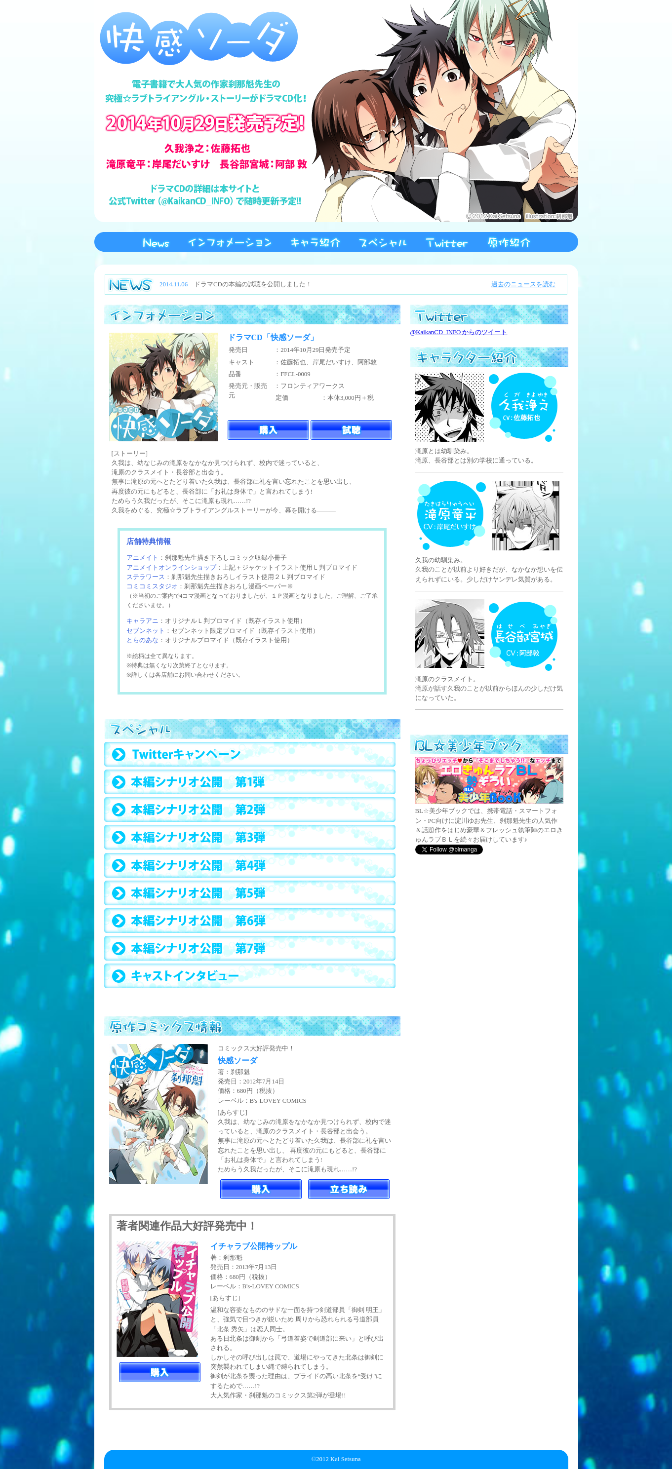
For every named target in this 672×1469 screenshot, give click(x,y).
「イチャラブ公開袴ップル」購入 (159, 1372)
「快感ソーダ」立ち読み (349, 1189)
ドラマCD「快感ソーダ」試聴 (351, 430)
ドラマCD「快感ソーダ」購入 (268, 430)
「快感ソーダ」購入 (261, 1189)
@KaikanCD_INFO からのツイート (459, 332)
